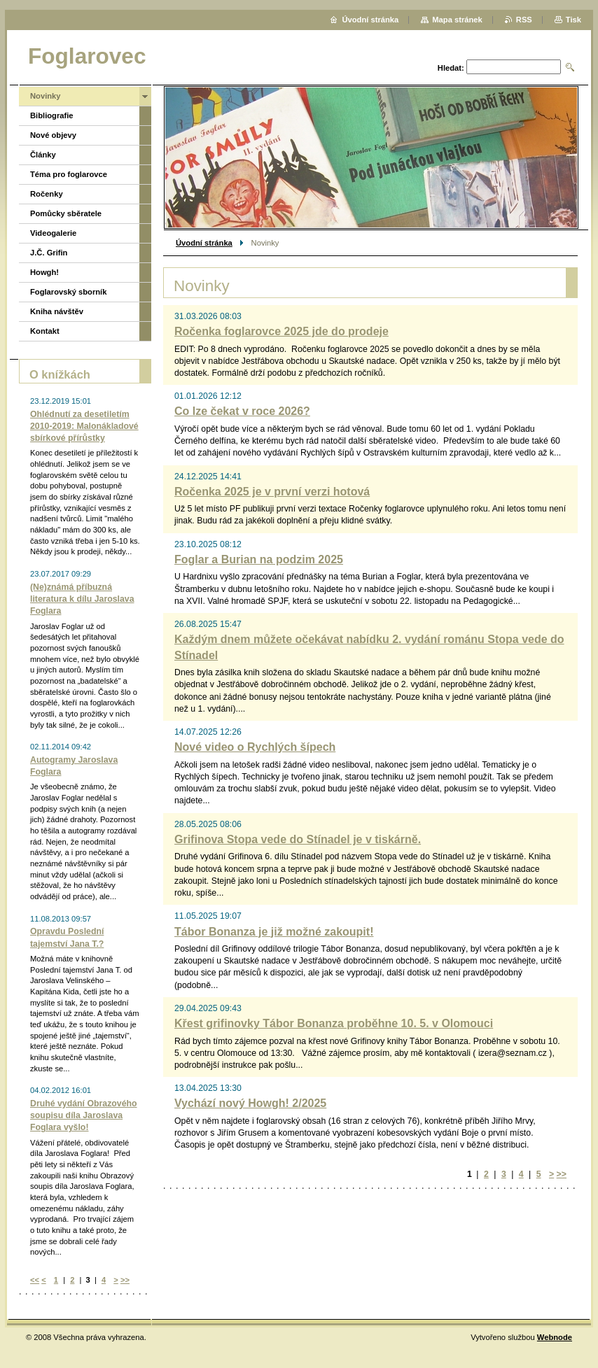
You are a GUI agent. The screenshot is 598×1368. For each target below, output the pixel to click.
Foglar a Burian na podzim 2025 (258, 559)
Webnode (554, 1337)
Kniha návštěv (56, 311)
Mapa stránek (457, 19)
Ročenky (46, 194)
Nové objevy (53, 135)
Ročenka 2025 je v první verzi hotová (272, 492)
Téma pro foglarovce (68, 174)
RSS (524, 19)
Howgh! (44, 272)
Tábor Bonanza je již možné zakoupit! (273, 932)
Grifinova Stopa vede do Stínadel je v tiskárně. (297, 839)
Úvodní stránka (204, 243)
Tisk (573, 19)
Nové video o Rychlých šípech (254, 747)
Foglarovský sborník (68, 292)
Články (43, 154)
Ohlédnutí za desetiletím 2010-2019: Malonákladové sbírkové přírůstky (84, 426)
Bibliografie (52, 115)
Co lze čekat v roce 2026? (242, 411)
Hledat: (451, 68)
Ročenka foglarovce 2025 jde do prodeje (281, 331)
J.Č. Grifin (48, 252)
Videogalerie (53, 233)
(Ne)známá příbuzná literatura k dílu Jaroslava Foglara (82, 599)
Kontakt (45, 331)
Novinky (45, 96)
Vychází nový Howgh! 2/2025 (250, 1103)
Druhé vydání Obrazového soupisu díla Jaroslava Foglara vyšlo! (83, 1115)
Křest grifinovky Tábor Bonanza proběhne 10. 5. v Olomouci (333, 1023)
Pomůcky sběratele (66, 213)
